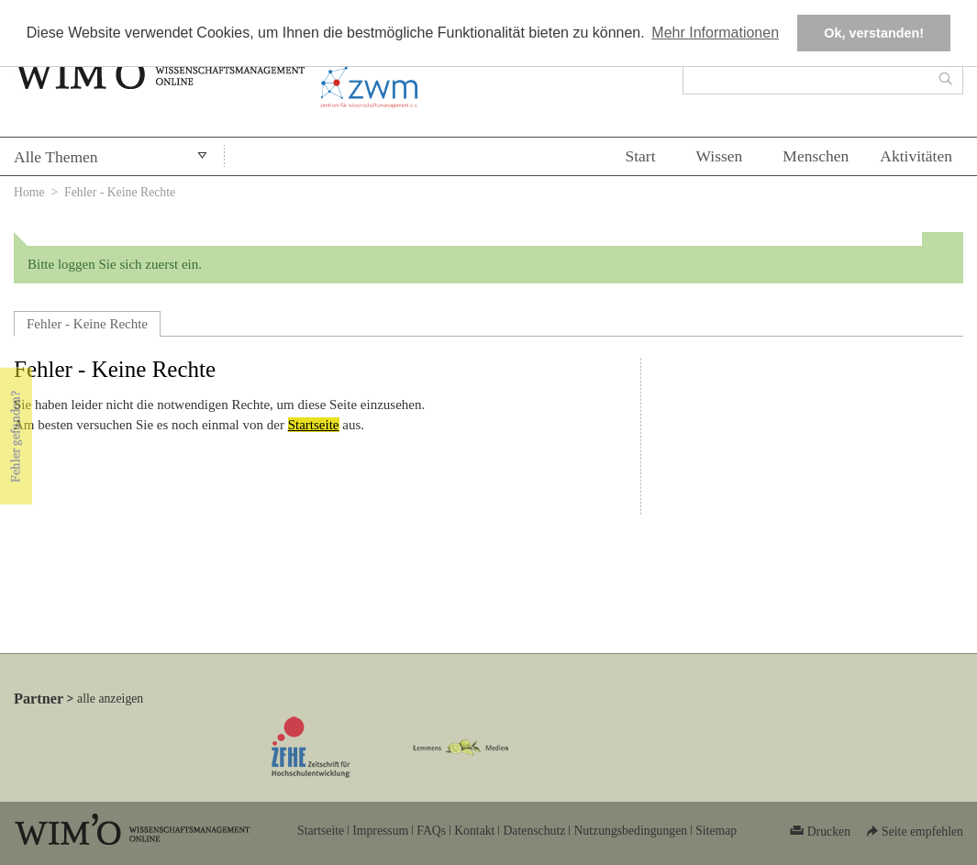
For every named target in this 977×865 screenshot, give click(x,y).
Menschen (816, 156)
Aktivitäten (916, 156)
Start (640, 156)
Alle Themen (56, 157)
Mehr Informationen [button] (715, 32)
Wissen (719, 156)
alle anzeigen (110, 698)
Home (29, 192)
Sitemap (716, 830)
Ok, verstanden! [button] (874, 33)
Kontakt (474, 830)
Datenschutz (534, 830)
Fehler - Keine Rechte (87, 323)
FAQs (431, 830)
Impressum (380, 830)
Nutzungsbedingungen (630, 830)
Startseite (313, 424)
